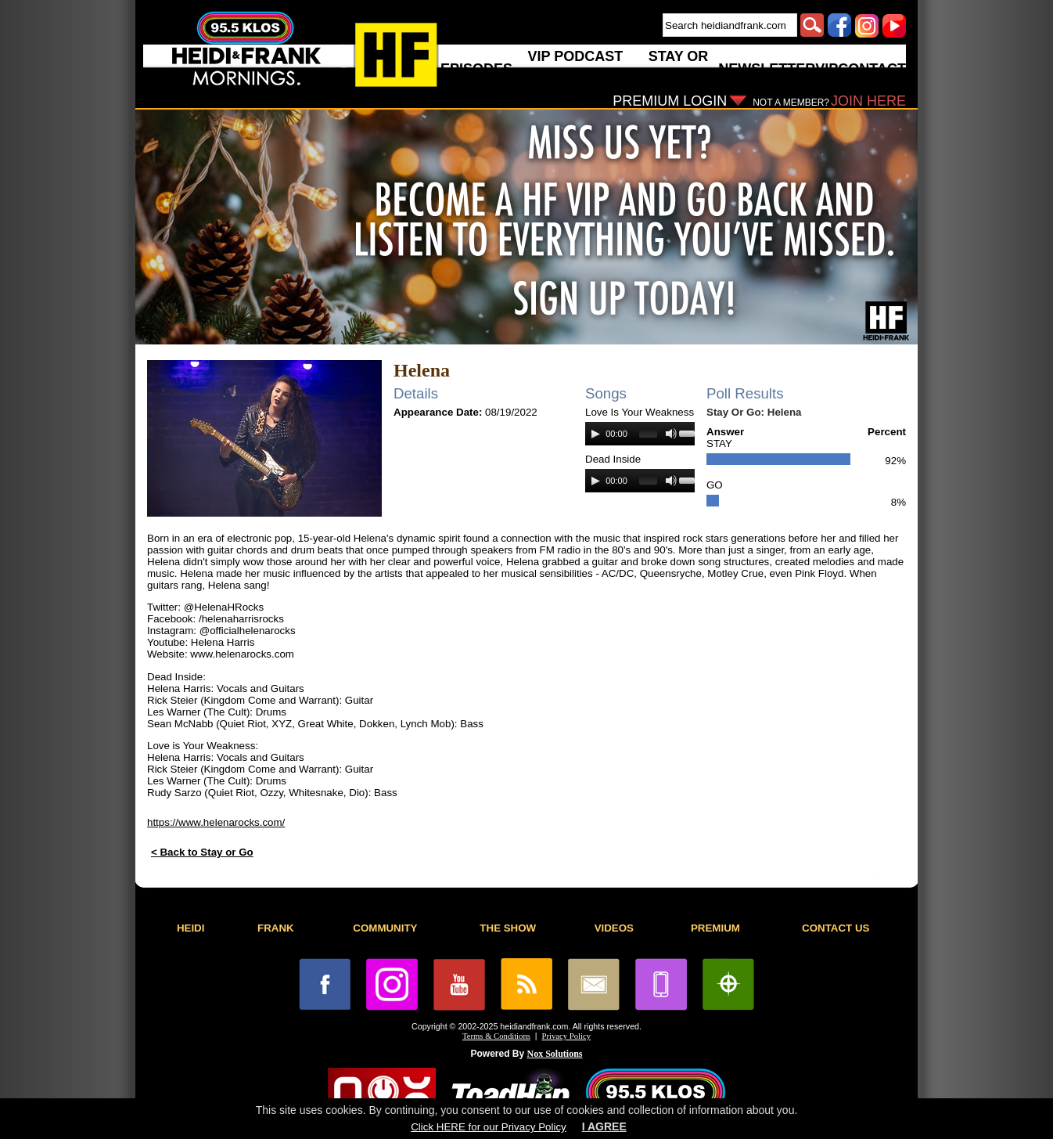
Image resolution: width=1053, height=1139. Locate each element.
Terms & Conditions (496, 1036)
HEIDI (191, 928)
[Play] (595, 433)
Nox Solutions (555, 1053)
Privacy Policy (566, 1036)
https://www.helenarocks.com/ (216, 822)
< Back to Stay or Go (202, 852)
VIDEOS (614, 928)
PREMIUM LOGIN (670, 101)
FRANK (275, 928)
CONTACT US (835, 928)
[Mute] (671, 433)
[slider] (648, 434)
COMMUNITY (385, 928)
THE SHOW (508, 928)
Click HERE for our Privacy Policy (488, 1127)
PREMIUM (715, 928)
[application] (640, 433)
